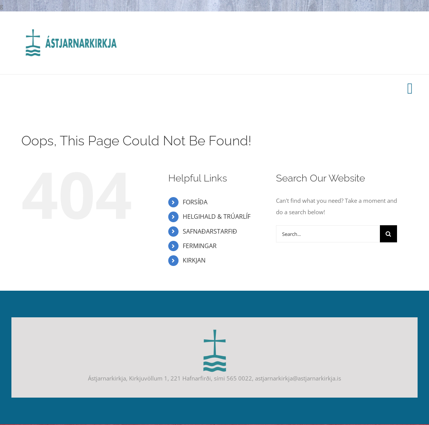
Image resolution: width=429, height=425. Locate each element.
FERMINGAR (200, 246)
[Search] (388, 233)
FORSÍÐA (195, 202)
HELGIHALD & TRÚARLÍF (216, 216)
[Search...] (328, 233)
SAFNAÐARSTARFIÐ (210, 231)
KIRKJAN (194, 260)
